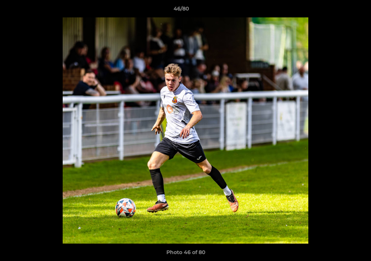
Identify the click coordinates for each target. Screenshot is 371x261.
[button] (340, 10)
